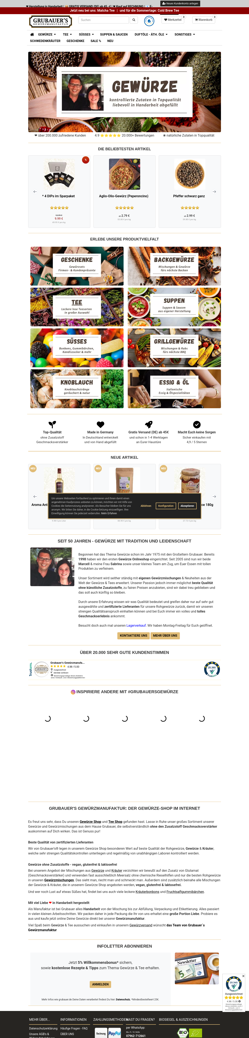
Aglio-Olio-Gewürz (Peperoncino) (123, 196)
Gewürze (97, 813)
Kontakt (34, 986)
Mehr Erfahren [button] (109, 513)
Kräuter (116, 813)
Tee (111, 764)
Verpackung (37, 1008)
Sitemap (34, 1014)
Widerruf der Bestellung (37, 1022)
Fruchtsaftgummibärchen (185, 834)
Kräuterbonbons (147, 834)
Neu (110, 41)
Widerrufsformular (41, 1003)
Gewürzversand (141, 867)
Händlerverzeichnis (72, 998)
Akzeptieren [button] (187, 505)
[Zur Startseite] (30, 34)
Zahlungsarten (69, 982)
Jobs (32, 997)
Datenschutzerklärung (43, 970)
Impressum (67, 1004)
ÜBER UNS (67, 976)
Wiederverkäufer (71, 993)
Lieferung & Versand (73, 987)
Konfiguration (165, 505)
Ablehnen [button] (146, 505)
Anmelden (100, 926)
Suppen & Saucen (114, 34)
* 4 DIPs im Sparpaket (58, 196)
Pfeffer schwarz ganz (189, 196)
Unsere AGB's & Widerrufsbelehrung (42, 978)
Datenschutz (123, 941)
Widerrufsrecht (38, 991)
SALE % (96, 41)
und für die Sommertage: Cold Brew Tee (149, 10)
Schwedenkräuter (45, 41)
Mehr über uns (165, 635)
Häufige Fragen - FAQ (74, 970)
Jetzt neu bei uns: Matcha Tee (92, 10)
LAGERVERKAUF (71, 1010)
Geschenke (75, 41)
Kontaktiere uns (133, 635)
